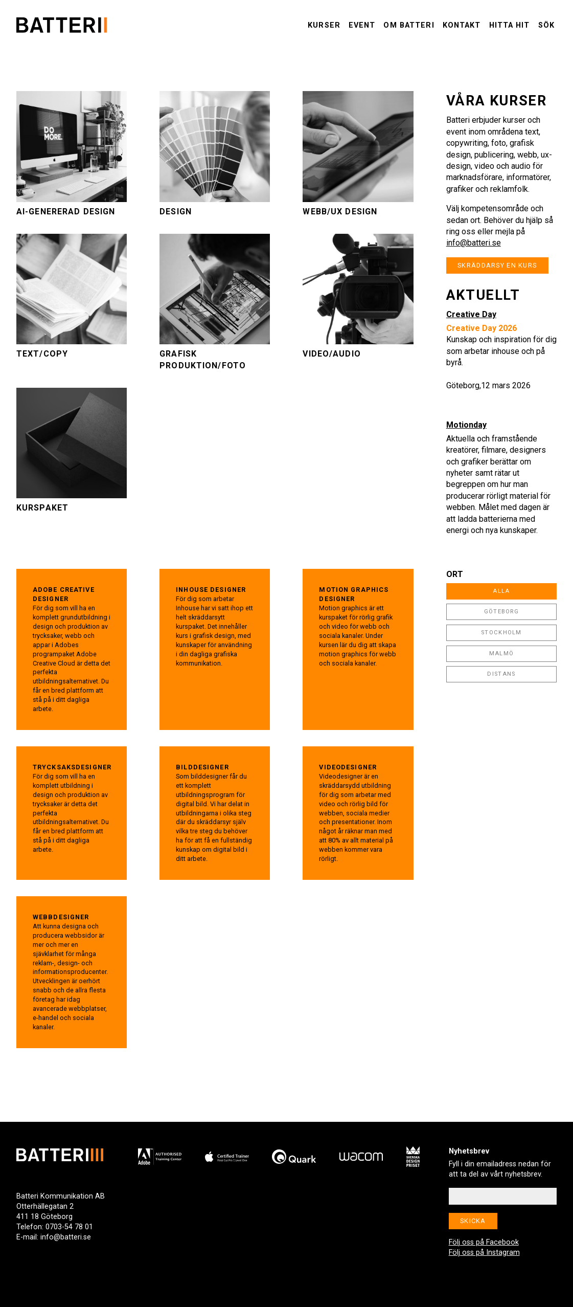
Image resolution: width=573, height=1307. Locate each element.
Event (362, 25)
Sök (546, 25)
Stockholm (501, 632)
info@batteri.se (473, 243)
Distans (501, 674)
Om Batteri (408, 25)
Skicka (473, 1221)
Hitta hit (509, 25)
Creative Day (471, 314)
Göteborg (501, 611)
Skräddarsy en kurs (497, 265)
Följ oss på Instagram (484, 1252)
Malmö (501, 653)
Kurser (324, 25)
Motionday (466, 425)
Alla (501, 591)
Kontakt (462, 25)
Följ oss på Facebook (484, 1242)
